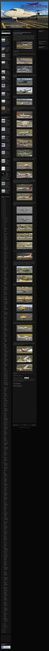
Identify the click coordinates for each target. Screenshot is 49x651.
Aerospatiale (17, 379)
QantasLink (20, 380)
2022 (3, 204)
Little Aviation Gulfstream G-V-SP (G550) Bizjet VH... (5, 240)
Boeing (23, 379)
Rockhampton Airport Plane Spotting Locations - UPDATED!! (8, 191)
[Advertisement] (24, 416)
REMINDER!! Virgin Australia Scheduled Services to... (5, 594)
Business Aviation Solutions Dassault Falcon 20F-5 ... (5, 598)
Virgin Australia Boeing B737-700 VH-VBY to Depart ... (5, 533)
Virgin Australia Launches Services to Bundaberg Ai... (5, 579)
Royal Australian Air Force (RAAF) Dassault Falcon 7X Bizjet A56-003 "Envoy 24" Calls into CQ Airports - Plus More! (6, 162)
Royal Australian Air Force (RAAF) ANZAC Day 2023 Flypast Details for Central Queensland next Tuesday (6, 102)
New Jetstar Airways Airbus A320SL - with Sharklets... (5, 509)
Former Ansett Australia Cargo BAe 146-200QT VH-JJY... (5, 410)
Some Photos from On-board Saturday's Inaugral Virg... (5, 563)
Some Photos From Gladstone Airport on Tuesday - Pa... (5, 453)
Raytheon (26, 380)
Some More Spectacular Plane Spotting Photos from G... (5, 604)
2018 (3, 209)
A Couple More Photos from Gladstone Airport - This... (5, 444)
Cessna (29, 379)
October (4, 220)
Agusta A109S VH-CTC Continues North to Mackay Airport (5, 558)
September (5, 221)
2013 (3, 216)
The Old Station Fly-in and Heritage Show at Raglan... (5, 414)
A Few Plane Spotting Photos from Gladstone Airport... (5, 355)
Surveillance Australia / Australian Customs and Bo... (5, 480)
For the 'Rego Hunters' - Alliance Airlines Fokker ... (5, 259)
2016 (3, 212)
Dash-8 (34, 379)
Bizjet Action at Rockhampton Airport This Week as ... (5, 569)
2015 (3, 213)
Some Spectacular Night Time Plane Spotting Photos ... (5, 389)
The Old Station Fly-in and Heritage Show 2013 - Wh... (5, 324)
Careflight (26, 379)
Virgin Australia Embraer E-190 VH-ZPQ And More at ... (5, 384)
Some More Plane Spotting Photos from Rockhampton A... (5, 308)
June (4, 225)
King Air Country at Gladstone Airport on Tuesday (5, 365)
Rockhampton (32, 380)
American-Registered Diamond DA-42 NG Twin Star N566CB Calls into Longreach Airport (6, 72)
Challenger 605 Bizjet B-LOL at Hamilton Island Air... (5, 419)
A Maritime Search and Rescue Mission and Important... (5, 288)
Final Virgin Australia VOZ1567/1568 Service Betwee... (5, 609)
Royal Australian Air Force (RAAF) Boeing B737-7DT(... (5, 345)
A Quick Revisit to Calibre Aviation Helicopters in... (5, 283)
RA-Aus (23, 380)
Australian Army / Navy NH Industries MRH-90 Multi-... (5, 404)
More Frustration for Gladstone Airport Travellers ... (5, 543)
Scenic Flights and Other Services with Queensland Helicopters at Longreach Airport (6, 169)
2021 (3, 205)
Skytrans (14, 381)
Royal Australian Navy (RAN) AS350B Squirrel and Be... (5, 313)
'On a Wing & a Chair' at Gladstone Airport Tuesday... (5, 514)
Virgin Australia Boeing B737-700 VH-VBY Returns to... (5, 254)
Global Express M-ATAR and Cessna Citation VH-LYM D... (5, 269)
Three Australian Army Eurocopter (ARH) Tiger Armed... (5, 503)
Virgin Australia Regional (19, 381)
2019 (3, 208)
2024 (3, 201)
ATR (20, 379)
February (4, 626)
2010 (3, 632)
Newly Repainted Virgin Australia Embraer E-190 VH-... (5, 334)
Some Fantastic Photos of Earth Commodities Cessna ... (5, 369)
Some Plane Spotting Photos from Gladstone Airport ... (5, 279)
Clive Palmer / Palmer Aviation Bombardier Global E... (5, 298)
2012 (3, 629)
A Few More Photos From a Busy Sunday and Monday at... (5, 375)
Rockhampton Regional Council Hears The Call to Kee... (5, 589)
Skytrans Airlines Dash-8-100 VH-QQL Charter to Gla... (5, 475)
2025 (3, 200)
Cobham (31, 379)
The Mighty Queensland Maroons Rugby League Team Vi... (5, 273)
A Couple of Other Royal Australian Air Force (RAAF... (5, 499)
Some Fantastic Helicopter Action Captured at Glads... (5, 394)
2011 (3, 630)
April (4, 623)
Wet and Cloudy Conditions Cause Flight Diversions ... (5, 549)
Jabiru (17, 380)
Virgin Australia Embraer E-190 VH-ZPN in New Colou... (5, 249)
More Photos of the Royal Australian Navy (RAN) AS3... (5, 303)
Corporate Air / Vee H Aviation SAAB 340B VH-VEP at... (5, 351)
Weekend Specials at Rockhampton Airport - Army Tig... (5, 464)
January (4, 627)
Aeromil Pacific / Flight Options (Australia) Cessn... (5, 489)
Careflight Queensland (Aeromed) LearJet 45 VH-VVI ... (5, 360)
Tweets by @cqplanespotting (41, 43)
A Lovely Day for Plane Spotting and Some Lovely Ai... (5, 519)
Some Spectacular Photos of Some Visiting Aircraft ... (5, 614)
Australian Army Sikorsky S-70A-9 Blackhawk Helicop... (5, 538)
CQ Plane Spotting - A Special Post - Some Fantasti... (5, 485)
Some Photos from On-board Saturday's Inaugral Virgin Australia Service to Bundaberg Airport (6, 50)
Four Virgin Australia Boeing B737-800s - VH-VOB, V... (5, 573)
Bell (21, 379)
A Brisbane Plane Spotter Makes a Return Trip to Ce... (5, 439)
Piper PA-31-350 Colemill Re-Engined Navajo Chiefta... (5, 428)
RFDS (29, 380)
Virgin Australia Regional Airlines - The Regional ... (5, 524)
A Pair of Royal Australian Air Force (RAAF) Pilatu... (5, 528)
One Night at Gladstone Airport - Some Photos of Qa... (5, 230)
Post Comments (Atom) (26, 427)
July (4, 224)
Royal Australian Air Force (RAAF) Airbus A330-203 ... (5, 293)
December (5, 217)
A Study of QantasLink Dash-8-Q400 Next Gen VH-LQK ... (5, 433)
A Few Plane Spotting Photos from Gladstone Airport (5, 494)
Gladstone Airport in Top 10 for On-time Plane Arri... (5, 245)
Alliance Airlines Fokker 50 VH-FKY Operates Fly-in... (5, 340)
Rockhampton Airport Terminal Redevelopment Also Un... (5, 584)
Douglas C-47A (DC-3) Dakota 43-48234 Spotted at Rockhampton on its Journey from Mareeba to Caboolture (6, 79)
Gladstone (14, 380)
